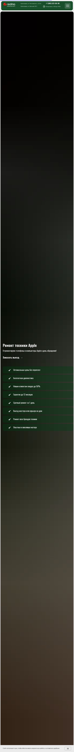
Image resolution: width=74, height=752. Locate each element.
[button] (13, 357)
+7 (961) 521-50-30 (52, 3)
